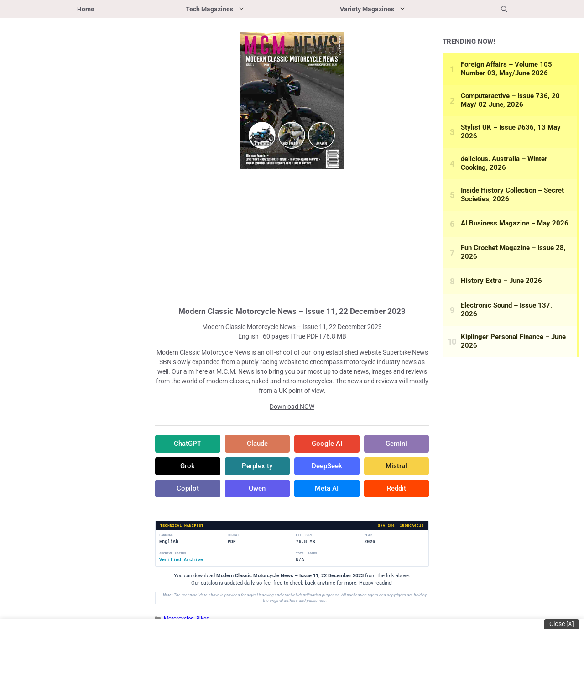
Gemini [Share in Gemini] (396, 444)
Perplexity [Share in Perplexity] (257, 466)
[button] (504, 9)
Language (167, 536)
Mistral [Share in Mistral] (396, 466)
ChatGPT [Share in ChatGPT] (187, 444)
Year (368, 536)
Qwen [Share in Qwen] (257, 489)
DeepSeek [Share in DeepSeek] (326, 466)
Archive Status (172, 555)
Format (233, 536)
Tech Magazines (240, 9)
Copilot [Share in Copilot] (187, 489)
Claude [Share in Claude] (257, 444)
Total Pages (306, 555)
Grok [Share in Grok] (187, 466)
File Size (304, 536)
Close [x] (561, 623)
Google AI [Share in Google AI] (327, 444)
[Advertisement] (292, 236)
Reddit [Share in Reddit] (396, 489)
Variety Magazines (397, 9)
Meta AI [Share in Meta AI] (327, 489)
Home (85, 9)
